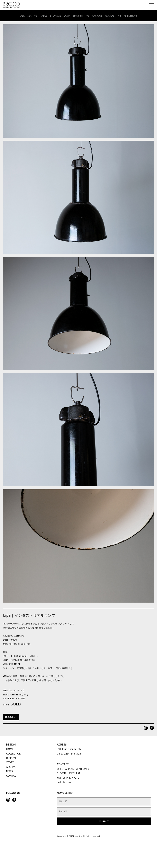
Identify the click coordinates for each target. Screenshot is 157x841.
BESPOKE (11, 758)
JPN (119, 15)
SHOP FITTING (81, 15)
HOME (9, 749)
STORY (10, 762)
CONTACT (12, 775)
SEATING (32, 15)
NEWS (9, 771)
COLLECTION (13, 753)
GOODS (109, 15)
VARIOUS (97, 15)
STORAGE (55, 15)
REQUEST (11, 717)
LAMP (67, 15)
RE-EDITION (130, 15)
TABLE (43, 15)
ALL (22, 15)
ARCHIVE (11, 767)
